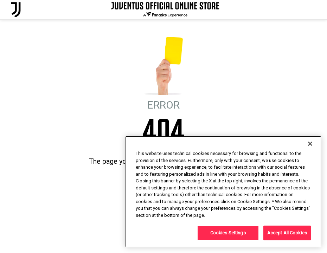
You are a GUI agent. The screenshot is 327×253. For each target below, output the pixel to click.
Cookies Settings (228, 232)
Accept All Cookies (287, 232)
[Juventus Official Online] (15, 9)
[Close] (310, 143)
